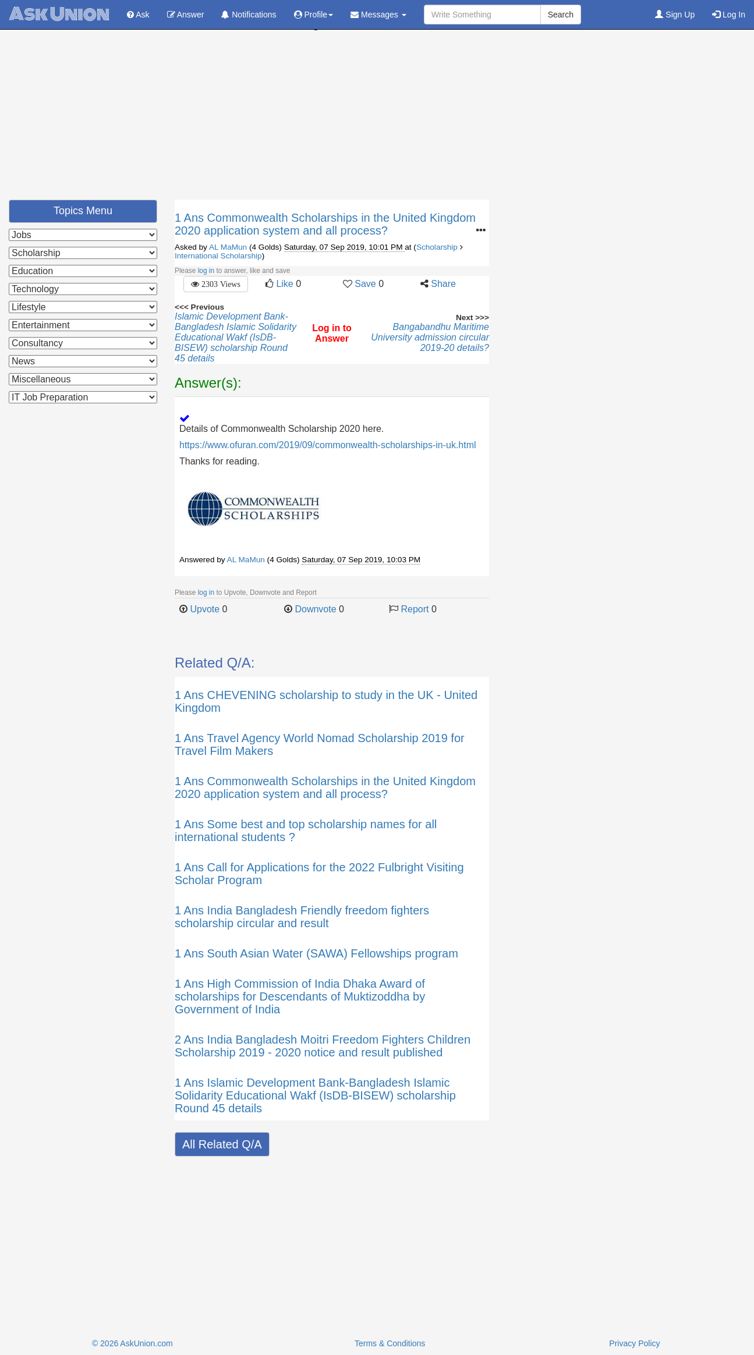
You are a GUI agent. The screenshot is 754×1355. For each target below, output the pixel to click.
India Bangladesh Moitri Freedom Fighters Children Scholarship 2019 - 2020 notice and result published (322, 1046)
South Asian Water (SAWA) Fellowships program (332, 953)
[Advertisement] (377, 118)
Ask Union (59, 14)
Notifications (248, 14)
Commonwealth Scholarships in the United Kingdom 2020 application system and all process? (325, 224)
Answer (185, 14)
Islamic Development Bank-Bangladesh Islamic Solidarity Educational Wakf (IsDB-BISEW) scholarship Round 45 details (235, 337)
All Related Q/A (222, 1144)
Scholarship (437, 247)
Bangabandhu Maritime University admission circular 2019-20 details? (430, 337)
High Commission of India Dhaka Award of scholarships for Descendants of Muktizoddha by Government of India (300, 996)
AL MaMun (228, 247)
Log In (728, 14)
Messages (378, 14)
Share (443, 284)
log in (206, 271)
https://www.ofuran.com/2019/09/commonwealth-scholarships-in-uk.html (327, 445)
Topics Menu (83, 211)
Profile (314, 14)
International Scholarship (218, 255)
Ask (138, 14)
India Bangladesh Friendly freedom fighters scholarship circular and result (302, 917)
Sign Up (675, 14)
